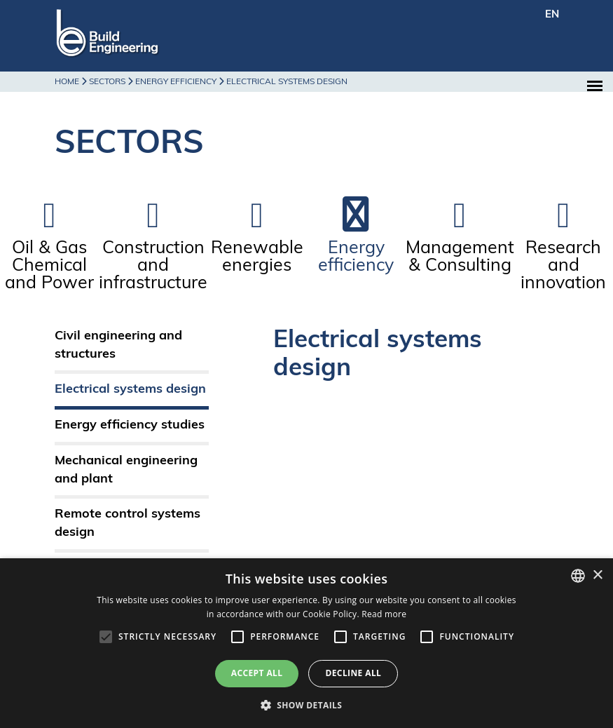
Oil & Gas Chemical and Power (49, 266)
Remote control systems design (127, 523)
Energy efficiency (356, 257)
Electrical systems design (130, 389)
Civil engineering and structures (118, 345)
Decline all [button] (353, 673)
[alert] (306, 643)
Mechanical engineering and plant (126, 470)
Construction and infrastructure (153, 266)
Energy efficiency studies (130, 425)
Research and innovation (563, 266)
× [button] (597, 575)
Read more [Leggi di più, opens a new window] (383, 614)
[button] (307, 704)
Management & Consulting (460, 257)
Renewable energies (257, 257)
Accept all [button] (257, 673)
